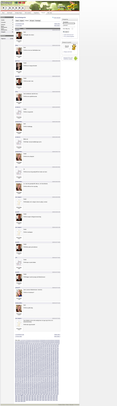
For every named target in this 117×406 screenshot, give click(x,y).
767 (18, 381)
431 (18, 362)
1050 (27, 397)
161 (24, 347)
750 (26, 380)
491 (55, 364)
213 (45, 349)
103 (35, 343)
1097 (24, 401)
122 (30, 344)
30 (58, 340)
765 (57, 380)
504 (39, 366)
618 (57, 372)
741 (51, 379)
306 (20, 355)
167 (37, 347)
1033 (24, 396)
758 (43, 380)
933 (57, 389)
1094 (16, 401)
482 (37, 364)
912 (57, 388)
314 (37, 355)
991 (47, 393)
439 (35, 362)
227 (30, 350)
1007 (41, 394)
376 (35, 359)
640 (16, 374)
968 (43, 391)
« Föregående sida (19, 23)
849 (57, 384)
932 (55, 389)
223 (22, 350)
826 (53, 383)
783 (51, 381)
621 (20, 373)
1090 (48, 400)
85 (51, 342)
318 (45, 355)
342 (51, 356)
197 (55, 348)
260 (55, 352)
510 (51, 366)
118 (22, 344)
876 (26, 387)
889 (53, 387)
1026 (48, 395)
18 (40, 340)
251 (37, 352)
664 (22, 375)
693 (39, 376)
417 (32, 361)
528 (45, 367)
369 (20, 359)
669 (32, 375)
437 (30, 362)
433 (22, 362)
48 (41, 341)
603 (26, 372)
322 (53, 355)
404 (49, 360)
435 (26, 362)
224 (24, 350)
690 (32, 376)
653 (43, 374)
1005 (36, 394)
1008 (44, 394)
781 (47, 381)
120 (26, 344)
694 (41, 376)
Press (67, 404)
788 (18, 382)
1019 (29, 395)
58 (55, 341)
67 (24, 342)
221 (18, 350)
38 (26, 341)
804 (51, 382)
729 (26, 379)
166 (35, 347)
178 (16, 348)
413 (24, 361)
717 (45, 377)
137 (18, 346)
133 (53, 344)
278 (49, 353)
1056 (43, 397)
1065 (24, 399)
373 (28, 359)
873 (20, 387)
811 (22, 383)
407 (55, 360)
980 (24, 393)
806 (55, 382)
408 (57, 360)
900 (32, 388)
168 (39, 347)
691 (35, 376)
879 (32, 387)
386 (55, 359)
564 (32, 369)
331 (28, 356)
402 (45, 360)
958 (22, 391)
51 (45, 341)
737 (43, 379)
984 (32, 393)
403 (47, 360)
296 (43, 354)
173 (49, 347)
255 (45, 352)
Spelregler (9, 12)
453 (20, 363)
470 (55, 363)
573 (51, 369)
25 (51, 340)
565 (35, 369)
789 (20, 382)
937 (22, 390)
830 (18, 384)
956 (18, 391)
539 (24, 368)
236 (49, 350)
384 (51, 359)
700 (53, 376)
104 (38, 343)
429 (57, 361)
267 (26, 353)
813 (26, 383)
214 (47, 349)
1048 (21, 397)
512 (55, 366)
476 (24, 364)
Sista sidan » (57, 25)
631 (41, 373)
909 (51, 388)
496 (22, 366)
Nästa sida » (57, 23)
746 (18, 380)
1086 (37, 400)
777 (39, 381)
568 (41, 369)
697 (47, 376)
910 (53, 388)
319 (47, 355)
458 (30, 363)
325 (16, 356)
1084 (32, 400)
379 (41, 359)
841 (41, 384)
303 (57, 354)
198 (57, 348)
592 (47, 370)
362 (49, 357)
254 (43, 352)
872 (18, 387)
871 (16, 387)
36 (23, 341)
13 (33, 340)
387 (57, 359)
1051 (29, 397)
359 (43, 357)
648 (32, 374)
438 (32, 362)
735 (39, 379)
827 (55, 383)
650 (37, 374)
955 (16, 391)
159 (20, 347)
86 (53, 342)
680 (55, 375)
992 (49, 393)
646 (28, 374)
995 (55, 393)
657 (51, 374)
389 (18, 360)
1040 (43, 396)
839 (37, 384)
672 (39, 375)
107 (44, 343)
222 (20, 350)
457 (28, 363)
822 (45, 383)
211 (41, 349)
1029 (56, 395)
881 (37, 387)
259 (53, 352)
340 (47, 356)
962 (30, 391)
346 (16, 357)
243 (20, 352)
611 (43, 372)
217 (53, 349)
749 (24, 380)
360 (45, 357)
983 (30, 393)
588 (39, 370)
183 (26, 348)
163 (28, 347)
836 (30, 384)
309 (26, 355)
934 (16, 390)
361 (47, 357)
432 (20, 362)
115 (16, 344)
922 (35, 389)
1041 (46, 396)
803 (49, 382)
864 (45, 386)
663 (20, 375)
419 (37, 361)
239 (55, 350)
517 (22, 367)
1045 (56, 396)
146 (37, 346)
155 (55, 346)
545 (37, 368)
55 (51, 341)
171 (45, 347)
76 (38, 342)
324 (57, 355)
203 (24, 349)
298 (47, 354)
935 (18, 390)
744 (57, 379)
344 (55, 356)
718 (47, 377)
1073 (46, 399)
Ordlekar (27, 20)
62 (17, 342)
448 (53, 362)
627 (32, 373)
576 (57, 369)
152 (49, 346)
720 (51, 377)
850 (16, 386)
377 (37, 359)
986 (37, 393)
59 (57, 341)
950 (49, 390)
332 (30, 356)
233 (43, 350)
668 (30, 375)
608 (37, 372)
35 (21, 341)
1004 (33, 394)
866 (49, 386)
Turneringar (37, 20)
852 (20, 386)
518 (24, 367)
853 (22, 386)
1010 (49, 394)
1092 (54, 400)
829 (16, 384)
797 (37, 382)
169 (41, 347)
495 (20, 366)
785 (55, 381)
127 (41, 344)
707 (24, 377)
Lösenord (65, 25)
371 (24, 359)
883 (41, 387)
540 (26, 368)
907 (47, 388)
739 (47, 379)
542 (30, 368)
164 (30, 347)
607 (35, 372)
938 (24, 390)
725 (18, 379)
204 (26, 349)
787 (16, 382)
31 (15, 341)
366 (57, 357)
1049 (24, 397)
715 (41, 377)
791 (24, 382)
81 (45, 342)
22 (46, 340)
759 (45, 380)
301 (53, 354)
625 (28, 373)
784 (53, 381)
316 (41, 355)
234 (45, 350)
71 (30, 342)
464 (43, 363)
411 (20, 361)
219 (57, 349)
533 (55, 367)
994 (53, 393)
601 (22, 372)
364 (53, 357)
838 (35, 384)
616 (53, 372)
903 (39, 388)
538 (22, 368)
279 (51, 353)
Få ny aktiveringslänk (69, 36)
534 (57, 367)
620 (18, 373)
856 (28, 386)
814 (28, 383)
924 (39, 389)
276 (45, 353)
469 (53, 363)
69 (27, 342)
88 (55, 342)
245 (24, 352)
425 (49, 361)
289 (28, 354)
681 (57, 375)
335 (37, 356)
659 (55, 374)
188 (37, 348)
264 (20, 353)
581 (24, 370)
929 (49, 389)
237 (51, 350)
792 (26, 382)
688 (28, 376)
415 (28, 361)
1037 (35, 396)
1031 (19, 396)
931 (53, 389)
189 (39, 348)
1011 (52, 394)
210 (39, 349)
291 (32, 354)
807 (57, 382)
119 (24, 344)
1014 (16, 395)
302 (55, 354)
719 (49, 377)
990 (45, 393)
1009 (46, 394)
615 (51, 372)
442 (41, 362)
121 (28, 344)
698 (49, 376)
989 (43, 393)
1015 (19, 395)
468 (51, 363)
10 (29, 340)
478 (28, 364)
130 (47, 344)
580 (22, 370)
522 (32, 367)
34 (20, 341)
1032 (21, 396)
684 (20, 376)
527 (43, 367)
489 (51, 364)
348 (20, 357)
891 (57, 387)
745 (16, 380)
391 (22, 360)
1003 (30, 394)
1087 (40, 400)
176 (55, 347)
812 (24, 383)
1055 (40, 397)
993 (51, 393)
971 (49, 391)
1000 (22, 394)
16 (38, 340)
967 (41, 391)
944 (37, 390)
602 (24, 372)
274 (41, 353)
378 (39, 359)
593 (49, 370)
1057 (46, 397)
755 (37, 380)
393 (26, 360)
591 (45, 370)
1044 (54, 396)
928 (47, 389)
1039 (40, 396)
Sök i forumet (57, 17)
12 (32, 340)
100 (29, 343)
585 (32, 370)
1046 (16, 397)
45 (36, 341)
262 (16, 353)
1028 (54, 395)
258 (51, 352)
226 (28, 350)
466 (47, 363)
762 (51, 380)
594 (51, 370)
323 (55, 355)
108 (46, 343)
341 (49, 356)
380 (43, 359)
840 (39, 384)
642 (20, 374)
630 (39, 373)
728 (24, 379)
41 (30, 341)
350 (24, 357)
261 (57, 352)
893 (18, 388)
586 (35, 370)
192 (45, 348)
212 (43, 349)
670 (35, 375)
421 (41, 361)
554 (55, 368)
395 (30, 360)
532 (53, 367)
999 (20, 394)
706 (22, 377)
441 (39, 362)
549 (45, 368)
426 (51, 361)
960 (26, 391)
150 (45, 346)
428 (55, 361)
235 (47, 350)
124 (35, 344)
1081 (24, 400)
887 (49, 387)
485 (43, 364)
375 (32, 359)
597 (57, 370)
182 (24, 348)
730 (28, 379)
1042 (48, 396)
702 (57, 376)
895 (22, 388)
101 (31, 343)
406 (53, 360)
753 (32, 380)
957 (20, 391)
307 (22, 355)
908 (49, 388)
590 (43, 370)
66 (23, 342)
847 (53, 384)
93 (18, 343)
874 (22, 387)
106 (42, 343)
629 (37, 373)
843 (45, 384)
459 (32, 363)
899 (30, 388)
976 (16, 393)
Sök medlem (28, 12)
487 (47, 364)
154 (53, 346)
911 (55, 388)
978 (20, 393)
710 (30, 377)
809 (18, 383)
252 (39, 352)
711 (32, 377)
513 (57, 366)
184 (28, 348)
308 (24, 355)
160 (22, 347)
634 (47, 373)
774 (32, 381)
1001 (25, 394)
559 (22, 369)
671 (37, 375)
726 (20, 379)
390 (20, 360)
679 (53, 375)
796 (35, 382)
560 (24, 369)
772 (28, 381)
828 (57, 383)
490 (53, 364)
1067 (29, 399)
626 (30, 373)
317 (43, 355)
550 (47, 368)
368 (18, 359)
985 (35, 393)
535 (16, 368)
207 (32, 349)
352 (28, 357)
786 (57, 381)
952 (53, 390)
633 (45, 373)
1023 (40, 395)
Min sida (49, 12)
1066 (27, 399)
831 (20, 384)
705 (20, 377)
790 (22, 382)
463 (41, 363)
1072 (43, 399)
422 (43, 361)
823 (47, 383)
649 (35, 374)
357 (39, 357)
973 (53, 391)
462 (39, 363)
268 (28, 353)
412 (22, 361)
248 (30, 352)
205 (28, 349)
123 (32, 344)
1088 (43, 400)
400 (41, 360)
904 (41, 388)
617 (55, 372)
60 (58, 341)
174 (51, 347)
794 (30, 382)
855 (26, 386)
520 (28, 367)
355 (35, 357)
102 (33, 343)
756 (39, 380)
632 (43, 373)
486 (45, 364)
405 (51, 360)
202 (22, 349)
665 (24, 375)
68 (26, 342)
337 (41, 356)
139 (22, 346)
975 (57, 391)
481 (35, 364)
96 (23, 343)
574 (53, 369)
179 (18, 348)
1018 (27, 395)
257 (49, 352)
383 (49, 359)
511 (53, 366)
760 (47, 380)
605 (30, 372)
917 (24, 389)
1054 (37, 397)
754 (35, 380)
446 (49, 362)
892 (16, 388)
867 (51, 386)
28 (55, 340)
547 (41, 368)
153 (51, 346)
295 (41, 354)
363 (51, 357)
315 (39, 355)
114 (58, 343)
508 (47, 366)
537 (20, 368)
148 (41, 346)
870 (57, 386)
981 (26, 393)
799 (41, 382)
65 (21, 342)
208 (35, 349)
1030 (16, 396)
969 (45, 391)
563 (30, 369)
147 (39, 346)
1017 (24, 395)
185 (30, 348)
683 (18, 376)
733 (35, 379)
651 (39, 374)
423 (45, 361)
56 (53, 341)
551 (49, 368)
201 (20, 349)
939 (26, 390)
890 (55, 387)
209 (37, 349)
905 (43, 388)
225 (26, 350)
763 (53, 380)
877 (28, 387)
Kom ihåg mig (66, 28)
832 (22, 384)
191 (43, 348)
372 (26, 359)
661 (16, 375)
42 (32, 341)
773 (30, 381)
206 (30, 349)
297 (45, 354)
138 (20, 346)
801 (45, 382)
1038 (37, 396)
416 (30, 361)
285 (20, 354)
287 (24, 354)
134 (55, 344)
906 (45, 388)
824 (49, 383)
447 (51, 362)
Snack (17, 20)
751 (28, 380)
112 (54, 343)
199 (16, 349)
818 (37, 383)
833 (24, 384)
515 (18, 367)
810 (20, 383)
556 (16, 369)
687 (26, 376)
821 (43, 383)
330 (26, 356)
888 (51, 387)
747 (20, 380)
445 (47, 362)
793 (28, 382)
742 (53, 379)
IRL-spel (32, 20)
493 (16, 366)
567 (39, 369)
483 (39, 364)
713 (37, 377)
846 (51, 384)
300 (51, 354)
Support (21, 20)
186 (32, 348)
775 (35, 381)
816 (32, 383)
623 (24, 373)
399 (39, 360)
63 (18, 342)
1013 (57, 394)
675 (45, 375)
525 (39, 367)
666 (26, 375)
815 (30, 383)
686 (24, 376)
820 (41, 383)
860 (37, 386)
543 (32, 368)
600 (20, 372)
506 (43, 366)
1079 (19, 400)
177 (57, 347)
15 (36, 340)
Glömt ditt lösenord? (69, 34)
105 (40, 343)
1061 (56, 397)
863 (43, 386)
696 (45, 376)
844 (47, 384)
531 (51, 367)
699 (51, 376)
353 (30, 357)
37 (24, 341)
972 (51, 391)
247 (28, 352)
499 (28, 366)
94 (20, 343)
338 (43, 356)
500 (30, 366)
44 (35, 341)
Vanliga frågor (18, 12)
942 (32, 390)
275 (43, 353)
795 (32, 382)
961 (28, 391)
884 (43, 387)
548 (43, 368)
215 (49, 349)
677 (49, 375)
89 (57, 342)
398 (37, 360)
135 (57, 344)
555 (57, 368)
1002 (28, 394)
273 (39, 353)
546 (39, 368)
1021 (35, 395)
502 (35, 366)
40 (29, 341)
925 (41, 389)
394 (28, 360)
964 (35, 391)
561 (26, 369)
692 (37, 376)
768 (20, 381)
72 (32, 342)
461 (37, 363)
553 (53, 368)
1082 (27, 400)
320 (49, 355)
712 (35, 377)
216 (51, 349)
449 (55, 362)
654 (45, 374)
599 (18, 372)
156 (57, 346)
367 (16, 359)
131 (49, 344)
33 (18, 341)
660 (57, 374)
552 (51, 368)
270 (32, 353)
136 (16, 346)
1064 (21, 399)
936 (20, 390)
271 (35, 353)
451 (16, 363)
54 (50, 341)
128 (43, 344)
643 (22, 374)
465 (45, 363)
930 (51, 389)
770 (24, 381)
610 (41, 372)
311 (30, 355)
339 (45, 356)
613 (47, 372)
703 (16, 377)
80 (44, 342)
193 (47, 348)
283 (16, 354)
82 (47, 342)
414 (26, 361)
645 (26, 374)
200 (18, 349)
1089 (46, 400)
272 (37, 353)
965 (37, 391)
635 (49, 373)
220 (16, 350)
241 (16, 352)
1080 (21, 400)
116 (18, 344)
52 (47, 341)
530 (49, 367)
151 (47, 346)
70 (29, 342)
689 (30, 376)
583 (28, 370)
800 (43, 382)
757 (41, 380)
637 (53, 373)
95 (21, 343)
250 (35, 352)
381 (45, 359)
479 (30, 364)
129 (45, 344)
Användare (65, 22)
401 (43, 360)
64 (20, 342)
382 (47, 359)
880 (35, 387)
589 (41, 370)
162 (26, 347)
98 (26, 343)
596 (55, 370)
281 (55, 353)
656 (49, 374)
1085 (35, 400)
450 (57, 362)
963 (32, 391)
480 (32, 364)
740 (49, 379)
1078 (16, 400)
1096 (21, 401)
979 (22, 393)
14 (34, 340)
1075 (51, 399)
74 (35, 342)
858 (32, 386)
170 (43, 347)
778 (41, 381)
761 (49, 380)
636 (51, 373)
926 (43, 389)
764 (55, 380)
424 (47, 361)
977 (18, 393)
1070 (37, 399)
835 (28, 384)
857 (30, 386)
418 (35, 361)
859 (35, 386)
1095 (19, 401)
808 (16, 383)
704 (18, 377)
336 (39, 356)
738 (45, 379)
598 (16, 372)
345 (57, 356)
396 (32, 360)
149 (43, 346)
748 (22, 380)
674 (43, 375)
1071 (40, 399)
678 (51, 375)
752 (30, 380)
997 (16, 394)
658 (53, 374)
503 (37, 366)
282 (57, 353)
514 (16, 367)
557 (18, 369)
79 (42, 342)
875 (24, 387)
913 (16, 389)
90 (58, 342)
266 (24, 353)
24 (49, 340)
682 (16, 376)
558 (20, 369)
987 (39, 393)
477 (26, 364)
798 (39, 382)
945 (39, 390)
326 (18, 356)
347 (18, 357)
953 (55, 390)
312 (32, 355)
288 (26, 354)
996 (57, 393)
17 (39, 340)
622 (22, 373)
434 (24, 362)
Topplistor (36, 12)
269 (30, 353)
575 (55, 369)
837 (32, 384)
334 (35, 356)
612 (45, 372)
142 (28, 346)
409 (16, 361)
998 (18, 394)
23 (48, 340)
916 (22, 389)
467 (49, 363)
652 (41, 374)
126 (39, 344)
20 (43, 340)
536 (18, 368)
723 (57, 377)
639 (57, 373)
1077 (56, 399)
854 (24, 386)
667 (28, 375)
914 (18, 389)
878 (30, 387)
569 (43, 369)
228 (32, 350)
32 (17, 341)
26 (52, 340)
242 (18, 352)
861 (39, 386)
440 (37, 362)
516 (20, 367)
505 (41, 366)
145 (35, 346)
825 (51, 383)
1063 (19, 399)
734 (37, 379)
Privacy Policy (61, 404)
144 (32, 346)
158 (18, 347)
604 (28, 372)
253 (41, 352)
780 (45, 381)
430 (16, 362)
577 (16, 370)
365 (55, 357)
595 (53, 370)
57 (54, 341)
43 (33, 341)
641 (18, 374)
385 (53, 359)
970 (47, 391)
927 (45, 389)
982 (28, 393)
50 (44, 341)
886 (47, 387)
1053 (35, 397)
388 (16, 360)
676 (47, 375)
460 (35, 363)
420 (39, 361)
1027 (51, 395)
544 (35, 368)
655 (47, 374)
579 (20, 370)
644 (24, 374)
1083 (29, 400)
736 (41, 379)
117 (20, 344)
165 (32, 347)
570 (45, 369)
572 (49, 369)
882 (39, 387)
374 (30, 359)
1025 (46, 395)
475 (22, 364)
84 (50, 342)
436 (28, 362)
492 (57, 364)
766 (16, 381)
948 (45, 390)
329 (24, 356)
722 (55, 377)
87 (54, 342)
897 (26, 388)
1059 (51, 397)
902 (37, 388)
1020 (32, 395)
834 (26, 384)
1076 (54, 399)
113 (56, 343)
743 (55, 379)
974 (55, 391)
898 (28, 388)
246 (26, 352)
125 (37, 344)
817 (35, 383)
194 (49, 348)
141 (26, 346)
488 (49, 364)
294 (39, 354)
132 (51, 344)
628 (35, 373)
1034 (27, 396)
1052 (32, 397)
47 (39, 341)
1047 (19, 397)
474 (20, 364)
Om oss (71, 404)
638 (55, 373)
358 (41, 357)
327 (20, 356)
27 (54, 340)
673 (41, 375)
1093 (56, 400)
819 (39, 383)
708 (26, 377)
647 (30, 374)
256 (47, 352)
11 (30, 340)
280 (53, 353)
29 (57, 340)
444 (45, 362)
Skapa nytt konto (68, 51)
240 (57, 350)
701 (55, 376)
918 (26, 389)
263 (18, 353)
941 (30, 390)
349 (22, 357)
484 (41, 364)
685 (22, 376)
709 (28, 377)
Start (3, 12)
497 (24, 366)
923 (37, 389)
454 (22, 363)
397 (35, 360)
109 (48, 343)
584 (30, 370)
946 (41, 390)
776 (37, 381)
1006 (38, 394)
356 (37, 357)
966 (39, 391)
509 (49, 366)
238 (53, 350)
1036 (32, 396)
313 (35, 355)
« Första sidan (18, 25)
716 (43, 377)
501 (32, 366)
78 (41, 342)
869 (55, 386)
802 (47, 382)
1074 (48, 399)
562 (28, 369)
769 (22, 381)
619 (16, 373)
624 (26, 373)
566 (37, 369)
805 (53, 382)
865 (47, 386)
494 (18, 366)
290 (30, 354)
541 (28, 368)
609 (39, 372)
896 (24, 388)
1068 (32, 399)
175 (53, 347)
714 (39, 377)
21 (45, 340)
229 (35, 350)
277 (47, 353)
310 (28, 355)
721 (53, 377)
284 (18, 354)
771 (26, 381)
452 (18, 363)
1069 (35, 399)
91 (15, 343)
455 (24, 363)
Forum (43, 12)
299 (49, 354)
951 (51, 390)
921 (32, 389)
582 (26, 370)
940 (28, 390)
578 (18, 370)
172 (47, 347)
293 (37, 354)
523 (35, 367)
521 (30, 367)
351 (26, 357)
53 (48, 341)
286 (22, 354)
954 (57, 390)
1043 (51, 396)
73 (33, 342)
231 (39, 350)
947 (43, 390)
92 (17, 343)
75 (36, 342)
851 (18, 386)
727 (22, 379)
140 (24, 346)
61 (15, 342)
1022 (37, 395)
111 (52, 343)
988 (41, 393)
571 (47, 369)
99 (27, 343)
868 (53, 386)
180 (20, 348)
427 (53, 361)
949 (47, 390)
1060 (54, 397)
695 (43, 376)
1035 (29, 396)
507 (45, 366)
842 (43, 384)
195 (51, 348)
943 (35, 390)
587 (37, 370)
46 (38, 341)
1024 (43, 395)
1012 (55, 394)
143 (30, 346)
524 (37, 367)
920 (30, 389)
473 (18, 364)
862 (41, 386)
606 (32, 372)
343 (53, 356)
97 (24, 343)
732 (32, 379)
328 (22, 356)
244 (22, 352)
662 (18, 375)
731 (30, 379)
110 (50, 343)
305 (18, 355)
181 (22, 348)
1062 (16, 399)
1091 (51, 400)
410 (18, 361)
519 (26, 367)
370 (22, 359)
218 (55, 349)
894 (20, 388)
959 (24, 391)
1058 (48, 397)
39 (27, 341)
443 (43, 362)
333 (32, 356)
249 (32, 352)
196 (53, 348)
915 (20, 389)
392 (24, 360)
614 (49, 372)
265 (22, 353)
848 (55, 384)
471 (57, 363)
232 (41, 350)
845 (49, 384)
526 (41, 367)
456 (26, 363)
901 (35, 388)
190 (41, 348)
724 (16, 379)
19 (42, 340)
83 (48, 342)
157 (16, 347)
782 (49, 381)
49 (42, 341)
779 (43, 381)
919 (28, 389)
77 (39, 342)
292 (35, 354)
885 (45, 387)
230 (37, 350)
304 (16, 355)
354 (32, 357)
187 (35, 348)
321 (51, 355)
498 (26, 366)
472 (16, 364)
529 (47, 367)
